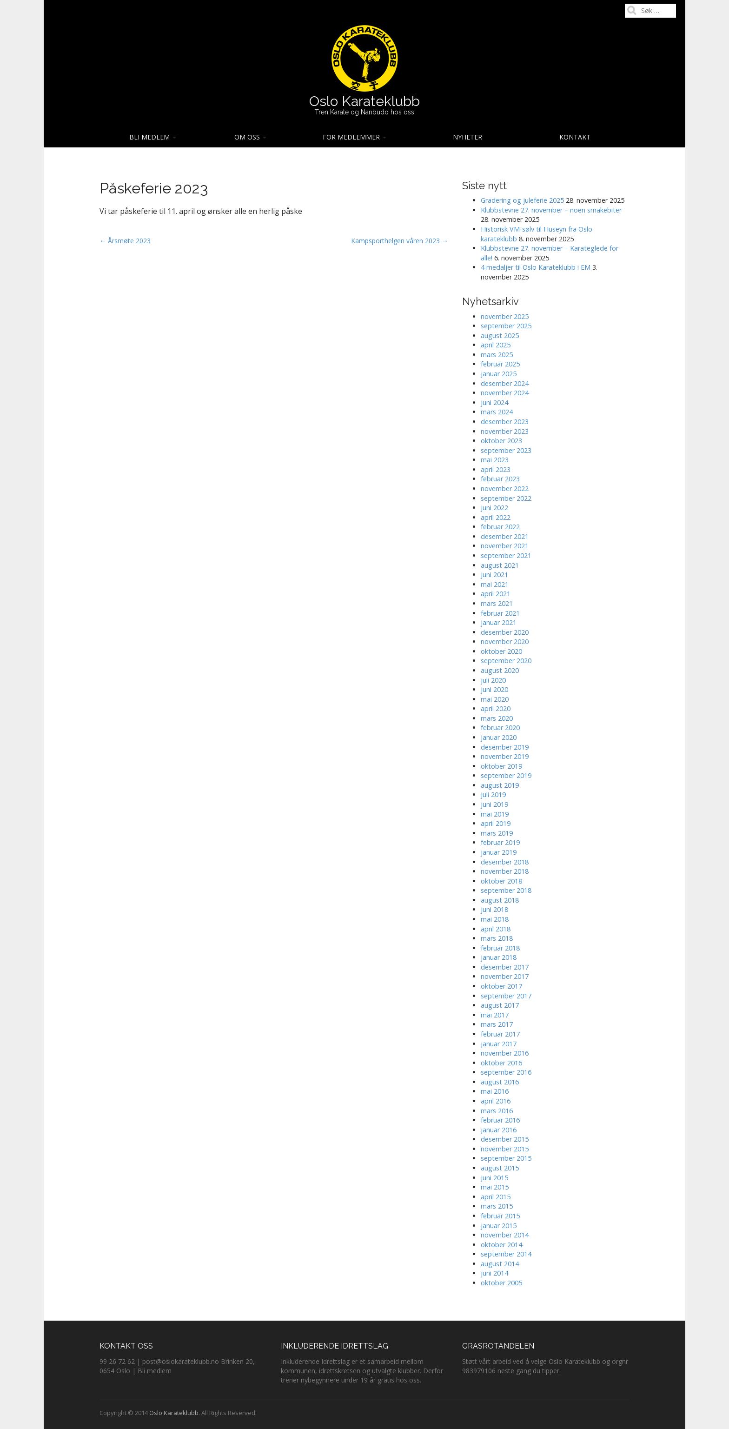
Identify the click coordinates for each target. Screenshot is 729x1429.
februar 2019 (500, 842)
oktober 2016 (501, 1062)
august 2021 (500, 565)
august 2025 (500, 335)
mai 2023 (495, 459)
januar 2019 (499, 852)
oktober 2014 (501, 1244)
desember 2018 (505, 861)
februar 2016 (500, 1120)
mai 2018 (495, 919)
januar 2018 (499, 957)
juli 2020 (493, 680)
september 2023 (506, 450)
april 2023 (495, 469)
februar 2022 (500, 526)
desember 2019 (505, 747)
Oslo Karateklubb (364, 101)
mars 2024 (497, 411)
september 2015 (506, 1158)
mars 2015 (497, 1206)
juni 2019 (494, 804)
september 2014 (506, 1254)
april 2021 (495, 593)
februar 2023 (500, 478)
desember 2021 (505, 536)
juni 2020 (494, 689)
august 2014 (500, 1263)
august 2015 (500, 1167)
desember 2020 (505, 632)
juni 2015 (494, 1177)
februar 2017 (500, 1034)
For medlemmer (354, 137)
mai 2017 (495, 1014)
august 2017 (500, 1005)
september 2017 (506, 995)
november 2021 (505, 545)
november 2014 (505, 1234)
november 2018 (505, 871)
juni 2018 (494, 909)
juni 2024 (494, 402)
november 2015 (505, 1148)
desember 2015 (505, 1139)
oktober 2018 (501, 881)
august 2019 (500, 785)
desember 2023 (505, 421)
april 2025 (495, 344)
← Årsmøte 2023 (125, 240)
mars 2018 (497, 938)
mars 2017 (497, 1024)
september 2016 (506, 1072)
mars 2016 (497, 1110)
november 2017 (505, 976)
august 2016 (500, 1081)
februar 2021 (500, 613)
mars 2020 (497, 718)
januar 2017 (499, 1043)
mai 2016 (495, 1091)
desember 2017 (505, 967)
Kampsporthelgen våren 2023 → (399, 240)
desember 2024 (505, 383)
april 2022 (495, 517)
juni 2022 (494, 507)
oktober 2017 (501, 986)
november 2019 (505, 756)
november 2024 (505, 392)
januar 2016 (499, 1129)
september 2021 (506, 555)
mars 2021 (497, 603)
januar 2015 (499, 1225)
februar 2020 (500, 727)
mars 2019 (497, 833)
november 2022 (505, 488)
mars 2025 (497, 354)
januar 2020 (499, 737)
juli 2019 (493, 794)
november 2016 (505, 1053)
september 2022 (506, 498)
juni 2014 (494, 1273)
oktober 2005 (501, 1282)
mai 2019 (495, 814)
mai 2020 (495, 699)
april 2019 (495, 823)
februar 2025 (500, 363)
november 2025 (505, 316)
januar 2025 (499, 373)
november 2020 (505, 641)
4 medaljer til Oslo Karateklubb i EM (535, 267)
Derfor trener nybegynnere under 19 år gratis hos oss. (362, 1375)
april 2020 (495, 708)
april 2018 (495, 928)
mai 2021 (495, 584)
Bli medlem (152, 137)
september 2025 (506, 325)
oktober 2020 (501, 651)
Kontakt (574, 137)
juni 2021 (494, 574)
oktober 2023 (501, 440)
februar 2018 (500, 948)
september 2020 (506, 660)
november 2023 (505, 431)
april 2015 (495, 1196)
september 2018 (506, 890)
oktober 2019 (501, 766)
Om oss (250, 137)
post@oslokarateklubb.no (180, 1361)
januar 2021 (499, 622)
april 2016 (495, 1101)
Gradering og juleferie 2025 (522, 200)
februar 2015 (500, 1215)
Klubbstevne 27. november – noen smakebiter (551, 210)
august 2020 (500, 670)
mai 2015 (495, 1187)
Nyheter (467, 137)
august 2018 (500, 900)
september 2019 (506, 775)
